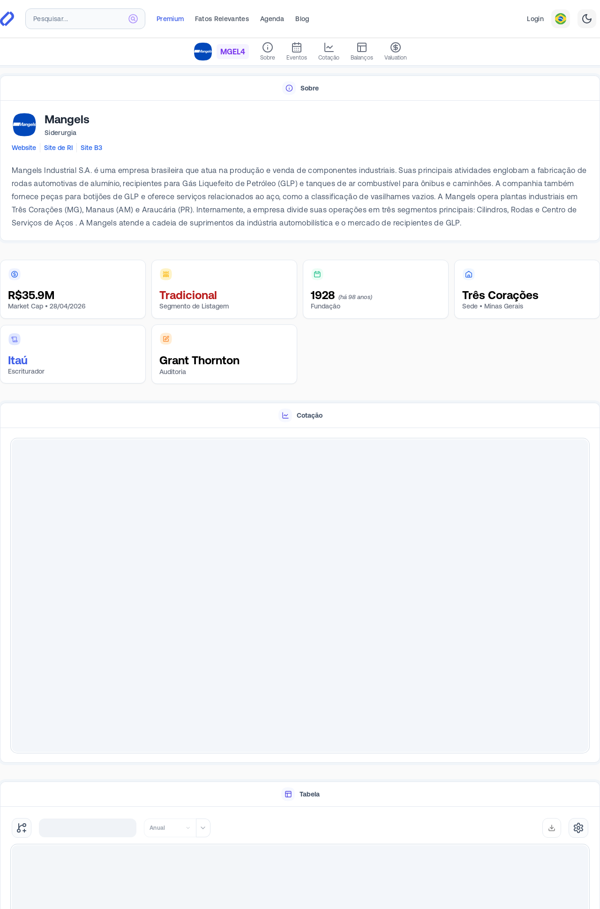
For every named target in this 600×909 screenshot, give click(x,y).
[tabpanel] (300, 171)
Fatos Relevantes (222, 19)
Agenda (272, 19)
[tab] (300, 88)
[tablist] (300, 88)
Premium (170, 19)
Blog (302, 19)
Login (535, 19)
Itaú (18, 360)
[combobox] (85, 18)
